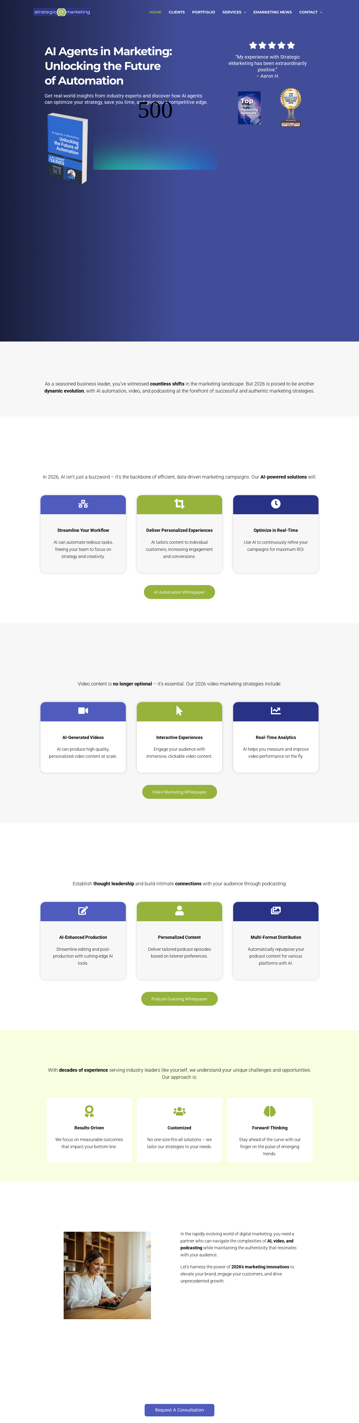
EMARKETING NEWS (272, 12)
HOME (155, 12)
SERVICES (234, 12)
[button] (243, 12)
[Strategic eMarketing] (62, 11)
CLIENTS (177, 12)
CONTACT (310, 12)
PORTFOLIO (203, 12)
